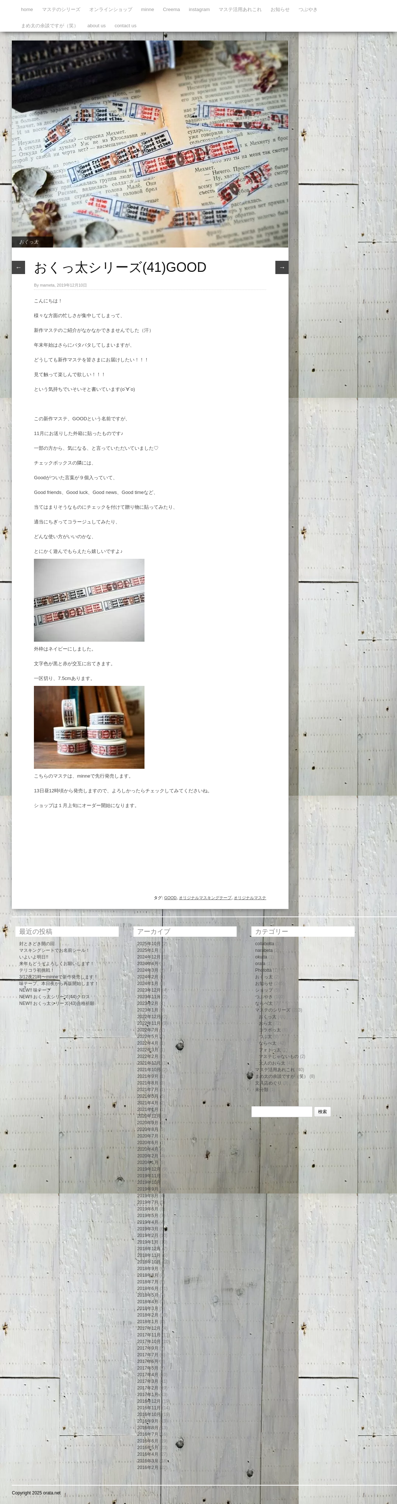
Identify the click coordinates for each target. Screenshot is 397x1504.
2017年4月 (147, 1374)
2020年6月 (147, 1142)
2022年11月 (149, 1023)
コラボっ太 (270, 1030)
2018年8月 (147, 1275)
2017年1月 (147, 1394)
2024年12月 (149, 957)
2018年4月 (147, 1301)
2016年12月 (149, 1401)
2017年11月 (149, 1335)
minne (147, 9)
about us (96, 25)
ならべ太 (264, 1003)
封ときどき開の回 (37, 943)
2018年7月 (147, 1281)
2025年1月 (147, 950)
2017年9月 (147, 1348)
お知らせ (280, 9)
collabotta (264, 943)
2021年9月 (147, 1076)
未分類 (261, 1089)
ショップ (264, 990)
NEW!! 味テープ (35, 990)
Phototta (263, 970)
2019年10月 (149, 1182)
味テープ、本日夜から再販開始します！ (59, 983)
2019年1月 (147, 1242)
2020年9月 (147, 1122)
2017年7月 (147, 1354)
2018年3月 (147, 1308)
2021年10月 (149, 1069)
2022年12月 (149, 1016)
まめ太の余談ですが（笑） (50, 25)
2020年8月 (147, 1129)
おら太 (265, 1023)
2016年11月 (149, 1407)
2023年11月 (149, 996)
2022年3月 (147, 1049)
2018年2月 (147, 1315)
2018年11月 (149, 1255)
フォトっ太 (270, 1049)
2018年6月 (147, 1288)
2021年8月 (147, 1083)
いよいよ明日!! (33, 957)
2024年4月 (147, 963)
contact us (125, 25)
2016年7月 (147, 1434)
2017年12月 (149, 1328)
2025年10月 (149, 943)
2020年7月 (147, 1136)
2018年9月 (147, 1268)
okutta (261, 957)
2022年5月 (147, 1036)
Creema (171, 9)
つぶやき (308, 9)
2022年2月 (147, 1056)
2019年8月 (147, 1195)
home (27, 9)
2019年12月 (149, 1169)
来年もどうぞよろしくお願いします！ (56, 963)
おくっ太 (28, 242)
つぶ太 (265, 1036)
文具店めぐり (268, 1083)
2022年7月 (147, 1030)
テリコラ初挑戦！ (37, 970)
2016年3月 (147, 1460)
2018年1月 (147, 1321)
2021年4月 (147, 1102)
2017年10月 (149, 1341)
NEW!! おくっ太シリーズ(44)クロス (54, 996)
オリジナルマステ (250, 897)
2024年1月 (147, 983)
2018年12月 (149, 1248)
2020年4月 (147, 1149)
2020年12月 (149, 1116)
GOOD (170, 897)
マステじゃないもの (279, 1056)
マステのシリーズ (61, 9)
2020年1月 (147, 1162)
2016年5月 (147, 1447)
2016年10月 (149, 1414)
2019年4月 (147, 1222)
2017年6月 (147, 1361)
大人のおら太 (272, 1063)
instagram (199, 9)
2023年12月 (149, 990)
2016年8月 (147, 1427)
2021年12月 (149, 1063)
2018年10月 (149, 1262)
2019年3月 (147, 1228)
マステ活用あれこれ (240, 9)
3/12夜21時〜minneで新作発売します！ (58, 976)
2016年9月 (147, 1421)
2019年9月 (147, 1189)
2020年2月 (147, 1155)
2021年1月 (147, 1109)
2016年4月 (147, 1454)
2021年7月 (147, 1089)
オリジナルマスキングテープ (205, 897)
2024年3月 (147, 970)
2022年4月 (147, 1043)
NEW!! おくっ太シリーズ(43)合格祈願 (56, 1003)
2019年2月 (147, 1235)
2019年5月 (147, 1215)
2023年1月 (147, 1010)
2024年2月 (147, 976)
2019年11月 (149, 1175)
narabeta (263, 950)
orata (260, 963)
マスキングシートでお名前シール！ (54, 950)
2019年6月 (147, 1209)
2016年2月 (147, 1467)
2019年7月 (147, 1202)
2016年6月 (147, 1441)
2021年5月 (147, 1096)
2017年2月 (147, 1388)
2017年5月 (147, 1368)
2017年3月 (147, 1381)
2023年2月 (147, 1003)
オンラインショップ (110, 9)
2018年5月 (147, 1295)
